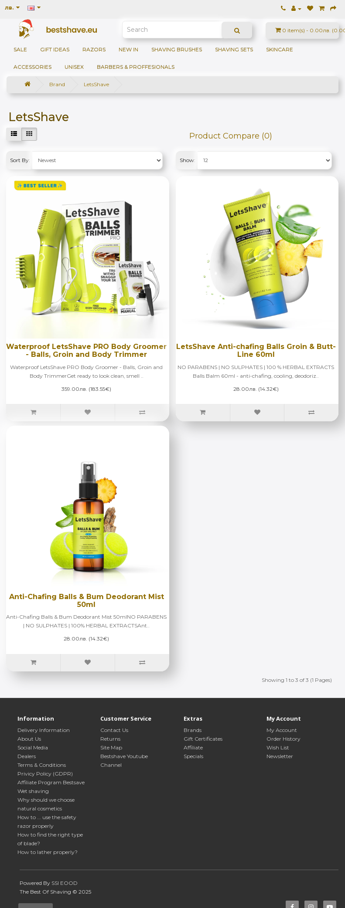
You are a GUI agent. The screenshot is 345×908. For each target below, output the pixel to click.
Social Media (32, 747)
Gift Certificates (203, 738)
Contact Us (114, 730)
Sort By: (20, 160)
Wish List (277, 747)
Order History (283, 738)
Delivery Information (43, 730)
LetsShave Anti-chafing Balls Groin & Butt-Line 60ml (256, 350)
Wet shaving (33, 791)
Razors (94, 49)
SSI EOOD (64, 883)
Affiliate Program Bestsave (51, 782)
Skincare (279, 49)
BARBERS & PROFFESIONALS (135, 67)
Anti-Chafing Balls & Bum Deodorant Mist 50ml (86, 601)
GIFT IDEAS (54, 49)
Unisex (74, 67)
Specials (193, 756)
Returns (110, 738)
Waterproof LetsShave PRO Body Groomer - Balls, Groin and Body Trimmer (86, 350)
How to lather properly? (47, 852)
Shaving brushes (176, 49)
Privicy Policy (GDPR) (45, 773)
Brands (193, 730)
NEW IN (128, 49)
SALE (20, 49)
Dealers (26, 756)
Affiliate (193, 747)
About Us (29, 738)
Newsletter (279, 756)
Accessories (32, 67)
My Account (281, 730)
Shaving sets (234, 49)
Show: (187, 160)
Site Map (111, 747)
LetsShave (96, 84)
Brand (57, 84)
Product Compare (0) (230, 136)
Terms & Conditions (41, 765)
